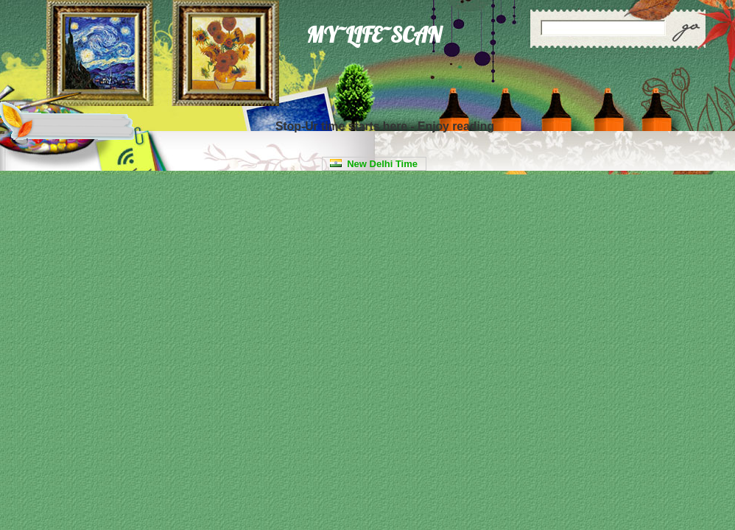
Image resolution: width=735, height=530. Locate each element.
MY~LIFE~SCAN (373, 34)
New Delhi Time (374, 163)
